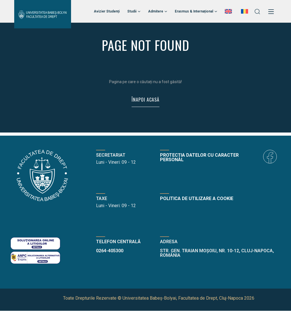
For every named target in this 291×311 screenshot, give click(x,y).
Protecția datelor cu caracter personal (199, 158)
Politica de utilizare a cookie (196, 198)
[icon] (270, 157)
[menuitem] (229, 11)
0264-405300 (109, 251)
